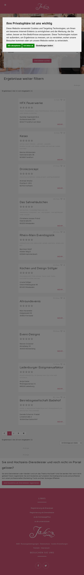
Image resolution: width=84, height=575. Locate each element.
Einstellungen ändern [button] (44, 46)
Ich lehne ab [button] (28, 46)
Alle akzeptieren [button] (14, 46)
